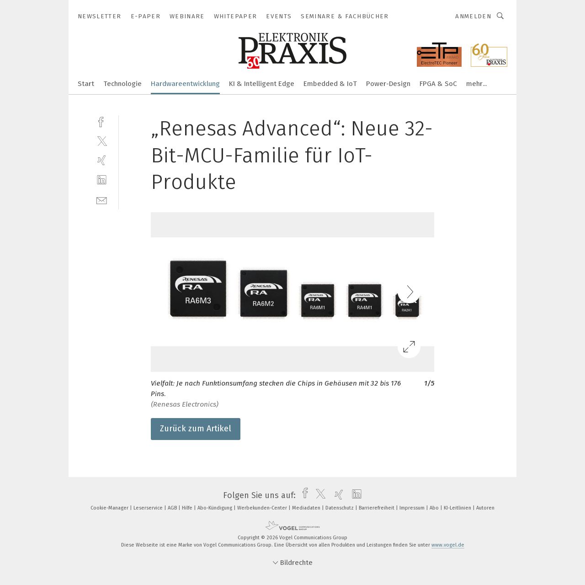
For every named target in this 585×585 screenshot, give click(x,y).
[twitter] (101, 140)
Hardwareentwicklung (185, 84)
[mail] (101, 199)
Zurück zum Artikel (195, 429)
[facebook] (101, 121)
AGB (173, 508)
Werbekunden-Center (262, 508)
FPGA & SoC (438, 84)
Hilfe (188, 508)
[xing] (101, 160)
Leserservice (148, 508)
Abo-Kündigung (215, 508)
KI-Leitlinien (458, 508)
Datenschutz (340, 508)
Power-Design (388, 84)
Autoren (485, 508)
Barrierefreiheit (377, 508)
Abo (435, 508)
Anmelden (473, 16)
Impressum (412, 508)
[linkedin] (101, 180)
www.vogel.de (447, 545)
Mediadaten (307, 508)
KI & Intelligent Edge (261, 84)
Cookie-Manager (110, 508)
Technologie (122, 84)
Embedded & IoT (330, 84)
